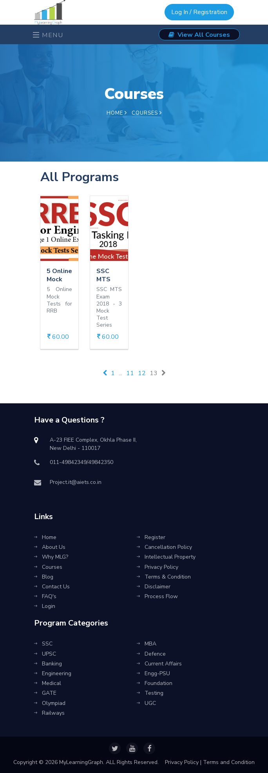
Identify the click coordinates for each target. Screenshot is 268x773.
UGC (146, 703)
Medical (47, 683)
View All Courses (199, 35)
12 (142, 373)
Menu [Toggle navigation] (48, 35)
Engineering (52, 673)
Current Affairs (159, 663)
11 (130, 373)
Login (44, 606)
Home (117, 113)
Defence (151, 654)
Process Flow (157, 596)
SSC (43, 643)
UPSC (45, 654)
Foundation (154, 683)
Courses (48, 567)
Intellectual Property (166, 557)
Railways (49, 713)
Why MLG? (51, 557)
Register (151, 537)
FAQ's (45, 596)
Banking (48, 663)
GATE (45, 693)
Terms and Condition (229, 762)
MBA (146, 643)
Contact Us (52, 586)
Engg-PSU (153, 673)
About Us (49, 547)
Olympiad (49, 703)
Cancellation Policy (164, 547)
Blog (43, 577)
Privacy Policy (157, 567)
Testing (150, 693)
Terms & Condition (164, 577)
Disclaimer (153, 586)
